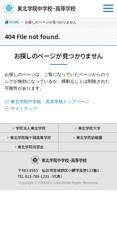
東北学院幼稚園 (89, 137)
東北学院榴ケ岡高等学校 (30, 137)
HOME (14, 22)
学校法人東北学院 (31, 128)
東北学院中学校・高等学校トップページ (50, 101)
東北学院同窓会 (30, 146)
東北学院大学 (89, 128)
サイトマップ (24, 108)
